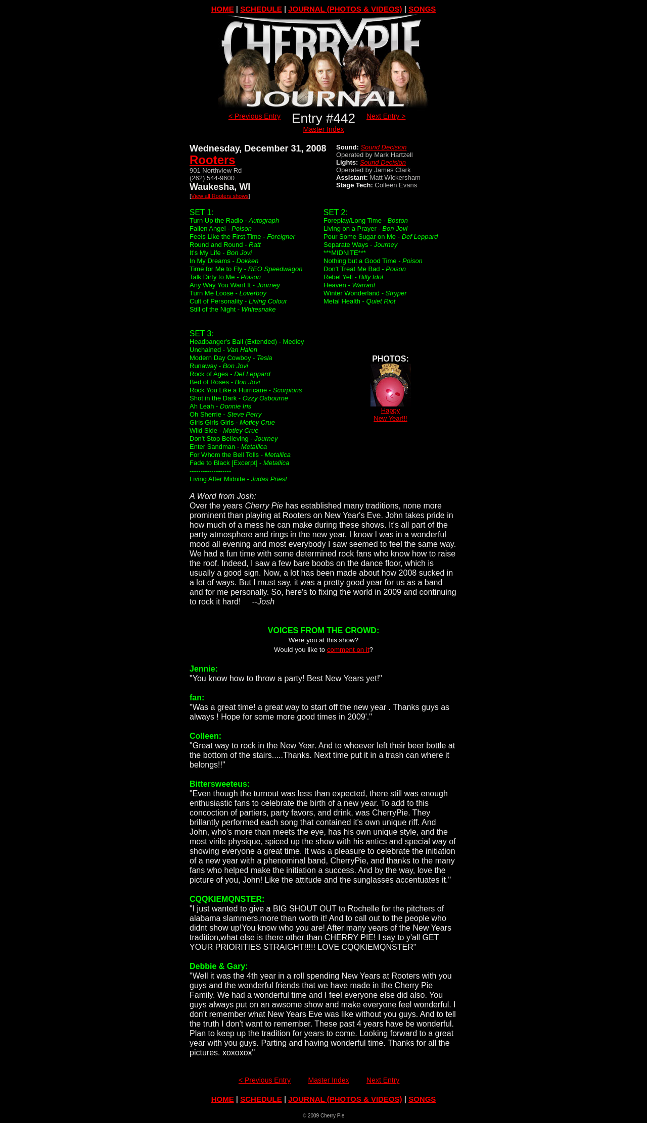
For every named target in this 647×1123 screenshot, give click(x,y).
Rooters (213, 160)
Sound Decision (383, 147)
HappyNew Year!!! (391, 411)
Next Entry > (385, 116)
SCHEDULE (261, 9)
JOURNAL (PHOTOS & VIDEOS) (345, 9)
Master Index (323, 129)
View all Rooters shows (220, 196)
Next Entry (382, 1080)
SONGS (422, 9)
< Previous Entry (254, 116)
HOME (222, 9)
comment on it (348, 649)
